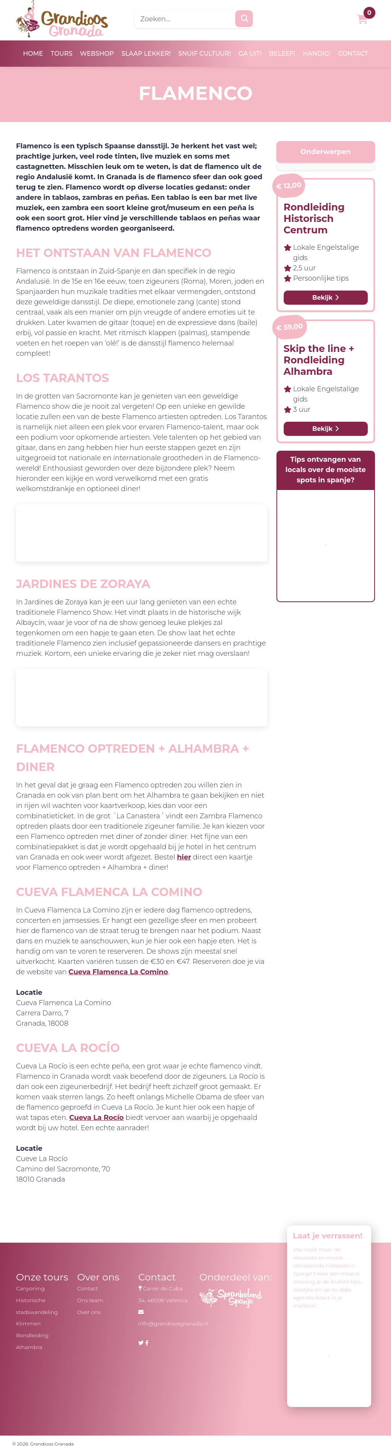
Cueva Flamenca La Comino (118, 972)
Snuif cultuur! (204, 53)
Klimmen (28, 1323)
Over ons (88, 1312)
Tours (62, 53)
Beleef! (282, 53)
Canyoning (30, 1288)
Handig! (317, 53)
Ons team (90, 1300)
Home (33, 53)
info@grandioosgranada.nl (173, 1323)
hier (184, 857)
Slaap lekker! (146, 53)
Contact (353, 53)
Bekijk (325, 297)
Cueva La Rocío (96, 1117)
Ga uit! (250, 53)
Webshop (97, 53)
